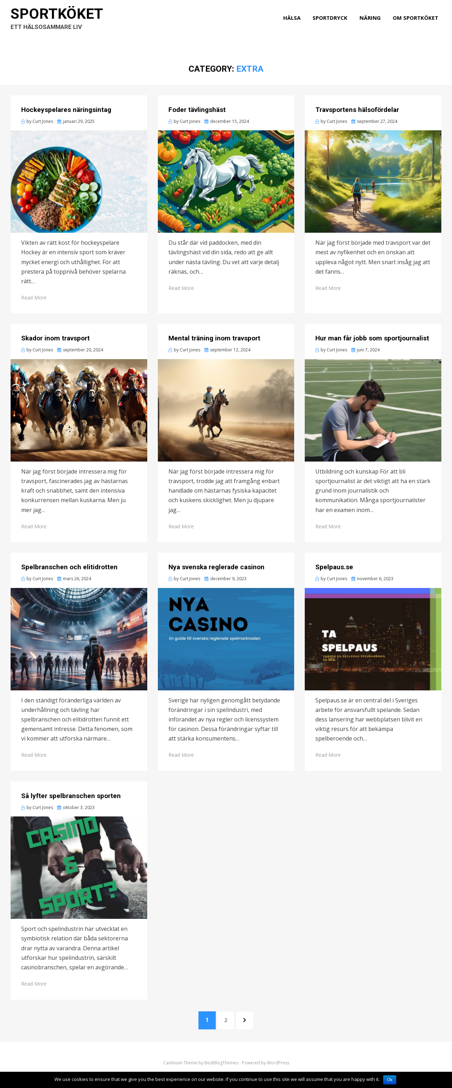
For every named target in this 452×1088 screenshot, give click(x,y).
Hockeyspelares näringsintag (66, 110)
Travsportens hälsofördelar (357, 110)
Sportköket (64, 21)
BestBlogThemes (221, 1068)
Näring (373, 25)
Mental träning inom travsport (214, 338)
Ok (389, 1079)
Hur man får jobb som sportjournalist (372, 338)
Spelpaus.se (334, 567)
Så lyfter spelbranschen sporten (71, 796)
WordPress (278, 1068)
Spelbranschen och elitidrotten (69, 567)
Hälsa (295, 25)
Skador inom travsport (55, 338)
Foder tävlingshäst (197, 110)
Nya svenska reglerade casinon (216, 567)
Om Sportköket (418, 25)
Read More (34, 297)
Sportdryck (333, 25)
